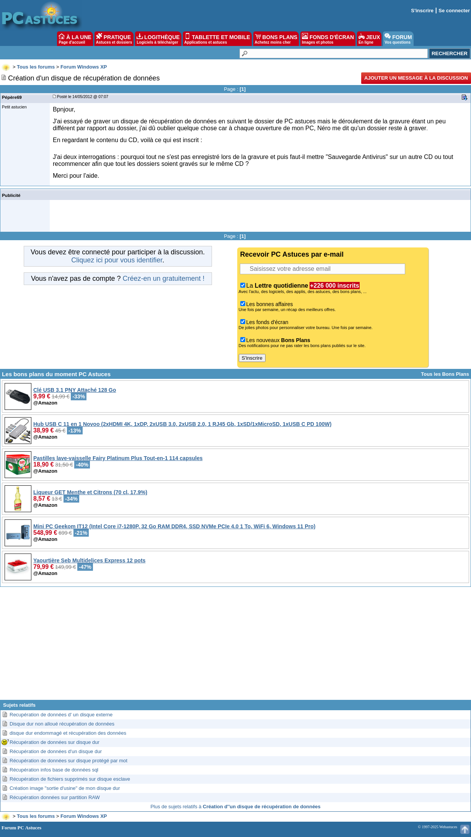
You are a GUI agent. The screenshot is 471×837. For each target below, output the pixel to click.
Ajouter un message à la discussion (416, 78)
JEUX (369, 38)
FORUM (398, 38)
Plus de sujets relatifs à (235, 806)
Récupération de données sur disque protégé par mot (68, 760)
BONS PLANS (276, 38)
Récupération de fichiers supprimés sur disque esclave (70, 779)
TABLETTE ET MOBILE (217, 38)
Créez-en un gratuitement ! (163, 278)
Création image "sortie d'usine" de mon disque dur (65, 788)
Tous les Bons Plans (445, 374)
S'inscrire (422, 10)
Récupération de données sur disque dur (54, 742)
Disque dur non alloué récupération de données (62, 724)
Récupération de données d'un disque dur (56, 751)
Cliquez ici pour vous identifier (116, 260)
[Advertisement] (235, 646)
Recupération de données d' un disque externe (61, 714)
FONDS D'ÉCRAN (328, 38)
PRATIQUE (114, 38)
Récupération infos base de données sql (54, 770)
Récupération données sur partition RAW (55, 797)
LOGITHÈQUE (158, 38)
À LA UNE (75, 38)
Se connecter (454, 10)
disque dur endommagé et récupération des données (68, 733)
